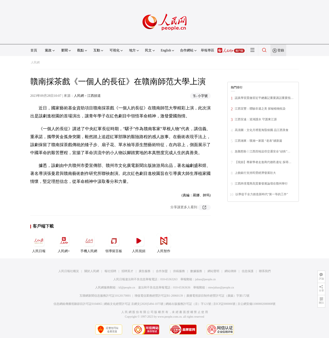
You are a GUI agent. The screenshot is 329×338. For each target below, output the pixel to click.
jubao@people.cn (205, 279)
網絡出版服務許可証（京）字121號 (188, 303)
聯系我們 (265, 271)
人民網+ (63, 243)
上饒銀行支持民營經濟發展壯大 (255, 172)
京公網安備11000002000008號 (256, 303)
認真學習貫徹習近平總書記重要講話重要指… (264, 98)
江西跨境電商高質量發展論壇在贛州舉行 (261, 183)
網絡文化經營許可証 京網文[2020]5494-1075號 (134, 303)
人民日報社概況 (68, 271)
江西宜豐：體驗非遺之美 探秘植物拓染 (260, 108)
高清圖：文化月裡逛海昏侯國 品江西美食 (262, 130)
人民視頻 (138, 243)
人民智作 (163, 243)
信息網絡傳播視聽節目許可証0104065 (78, 303)
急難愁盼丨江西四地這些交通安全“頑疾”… (262, 151)
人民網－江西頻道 (87, 95)
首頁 (33, 50)
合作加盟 (162, 271)
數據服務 (196, 271)
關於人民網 (91, 271)
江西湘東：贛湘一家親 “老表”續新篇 (258, 140)
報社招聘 (110, 271)
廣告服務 (144, 271)
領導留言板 (113, 243)
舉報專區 (207, 50)
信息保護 (247, 271)
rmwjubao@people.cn (221, 287)
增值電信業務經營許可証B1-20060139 (158, 295)
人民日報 (38, 243)
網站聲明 (213, 271)
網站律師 (230, 271)
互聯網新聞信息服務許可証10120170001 (105, 295)
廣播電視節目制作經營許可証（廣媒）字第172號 (217, 295)
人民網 (35, 62)
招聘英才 (127, 271)
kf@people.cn (127, 287)
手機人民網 (88, 243)
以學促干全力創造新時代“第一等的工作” (261, 194)
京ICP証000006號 (224, 303)
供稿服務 (179, 271)
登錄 (280, 50)
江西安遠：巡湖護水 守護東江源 (256, 119)
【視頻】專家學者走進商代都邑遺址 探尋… (263, 162)
